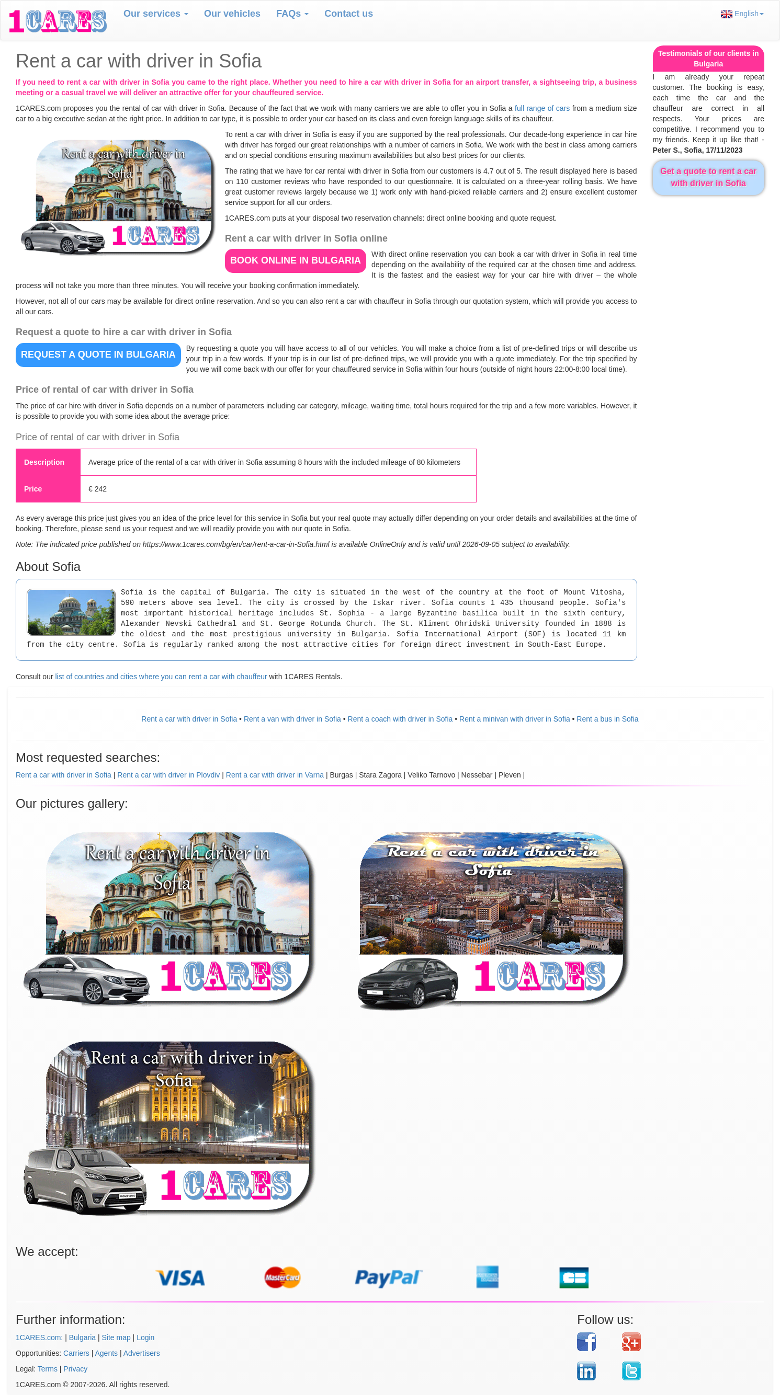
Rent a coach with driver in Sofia (400, 719)
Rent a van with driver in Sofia (292, 719)
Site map (115, 1337)
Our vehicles (232, 13)
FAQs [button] (292, 13)
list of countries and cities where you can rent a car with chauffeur (161, 676)
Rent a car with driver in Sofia (189, 719)
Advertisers (141, 1353)
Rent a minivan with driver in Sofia (514, 719)
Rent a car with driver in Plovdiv (168, 775)
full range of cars (542, 108)
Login (145, 1337)
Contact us (348, 13)
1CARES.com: (39, 1337)
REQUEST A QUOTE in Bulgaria (98, 354)
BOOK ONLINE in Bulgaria (295, 260)
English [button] (742, 13)
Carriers (76, 1353)
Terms (48, 1369)
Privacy (75, 1369)
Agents (106, 1353)
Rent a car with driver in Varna (275, 775)
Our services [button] (155, 13)
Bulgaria (82, 1337)
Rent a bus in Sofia (607, 719)
